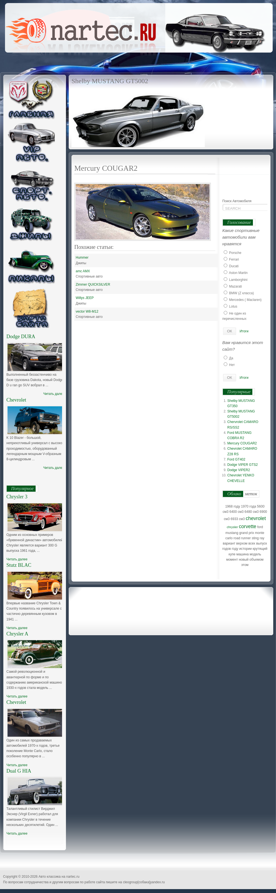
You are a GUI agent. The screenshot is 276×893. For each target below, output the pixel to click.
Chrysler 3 (17, 496)
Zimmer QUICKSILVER (93, 284)
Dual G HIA (18, 771)
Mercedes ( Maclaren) (245, 300)
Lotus (233, 306)
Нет (232, 365)
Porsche (235, 253)
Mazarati (235, 286)
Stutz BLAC (18, 565)
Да (231, 358)
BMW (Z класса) (241, 293)
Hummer (82, 257)
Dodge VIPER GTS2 (242, 465)
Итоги (244, 331)
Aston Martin (238, 273)
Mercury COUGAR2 (242, 443)
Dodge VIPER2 (238, 470)
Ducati (233, 266)
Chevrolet (16, 400)
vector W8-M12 (87, 311)
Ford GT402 (236, 459)
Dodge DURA (20, 336)
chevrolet (256, 518)
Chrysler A (17, 634)
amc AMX (83, 271)
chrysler (232, 527)
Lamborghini (238, 280)
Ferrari (234, 259)
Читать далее (53, 394)
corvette (248, 526)
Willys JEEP (85, 298)
